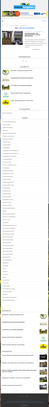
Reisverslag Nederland (29, 31)
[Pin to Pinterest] (36, 49)
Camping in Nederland (8, 139)
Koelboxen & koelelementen (9, 216)
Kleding (4, 211)
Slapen (4, 268)
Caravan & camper (7, 162)
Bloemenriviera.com (31, 402)
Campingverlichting (7, 159)
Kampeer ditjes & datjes (8, 173)
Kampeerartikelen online (8, 185)
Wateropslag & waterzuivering (9, 297)
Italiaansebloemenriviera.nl (15, 402)
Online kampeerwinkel (8, 237)
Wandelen (5, 294)
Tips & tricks (6, 283)
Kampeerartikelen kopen (8, 182)
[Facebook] (23, 61)
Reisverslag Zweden (7, 260)
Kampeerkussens (6, 191)
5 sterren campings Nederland (9, 121)
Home (3, 25)
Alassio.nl (37, 402)
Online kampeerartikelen (8, 231)
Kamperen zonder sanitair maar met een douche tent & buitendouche (18, 362)
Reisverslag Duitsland (7, 248)
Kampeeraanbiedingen (8, 176)
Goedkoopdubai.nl (43, 402)
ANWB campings (6, 124)
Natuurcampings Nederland (9, 228)
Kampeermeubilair (7, 196)
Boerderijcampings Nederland (9, 133)
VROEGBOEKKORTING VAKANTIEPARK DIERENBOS (22, 78)
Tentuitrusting (6, 280)
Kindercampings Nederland (9, 208)
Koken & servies (6, 219)
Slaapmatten (5, 262)
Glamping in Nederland (8, 170)
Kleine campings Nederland (9, 214)
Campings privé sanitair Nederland (10, 153)
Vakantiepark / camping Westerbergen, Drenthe (22, 70)
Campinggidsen (6, 147)
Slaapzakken (5, 265)
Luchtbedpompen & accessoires (10, 225)
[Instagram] (44, 21)
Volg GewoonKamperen (7, 113)
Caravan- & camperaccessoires (9, 165)
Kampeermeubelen (7, 193)
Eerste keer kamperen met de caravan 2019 (12, 385)
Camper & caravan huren (8, 136)
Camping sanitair (6, 142)
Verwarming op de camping (9, 288)
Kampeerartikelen (7, 179)
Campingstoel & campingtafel (9, 156)
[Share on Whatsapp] (39, 49)
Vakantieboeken (6, 286)
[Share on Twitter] (35, 49)
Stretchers (5, 271)
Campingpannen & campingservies (10, 150)
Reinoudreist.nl (24, 402)
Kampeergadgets (6, 188)
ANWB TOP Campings (8, 127)
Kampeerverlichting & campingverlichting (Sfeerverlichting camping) (18, 355)
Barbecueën (5, 130)
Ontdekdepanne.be (6, 402)
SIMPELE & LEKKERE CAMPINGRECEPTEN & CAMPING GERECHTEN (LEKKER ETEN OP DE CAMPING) (19, 371)
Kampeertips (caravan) (8, 199)
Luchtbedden (6, 222)
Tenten (4, 277)
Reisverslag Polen (7, 257)
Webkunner (29, 401)
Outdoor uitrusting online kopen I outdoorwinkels (22, 100)
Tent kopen (5, 274)
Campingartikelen (7, 144)
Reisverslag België (7, 242)
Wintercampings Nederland (39, 31)
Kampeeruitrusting (7, 202)
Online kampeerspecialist (8, 234)
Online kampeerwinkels (8, 239)
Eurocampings (6, 168)
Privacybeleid (34, 401)
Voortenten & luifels (7, 291)
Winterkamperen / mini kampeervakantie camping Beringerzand (32, 35)
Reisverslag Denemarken (8, 245)
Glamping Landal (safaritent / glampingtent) (21, 93)
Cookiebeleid (39, 401)
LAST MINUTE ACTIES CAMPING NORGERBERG (21, 85)
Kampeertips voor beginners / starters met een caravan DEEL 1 (17, 377)
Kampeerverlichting (7, 205)
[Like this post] (32, 49)
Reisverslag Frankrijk (7, 251)
